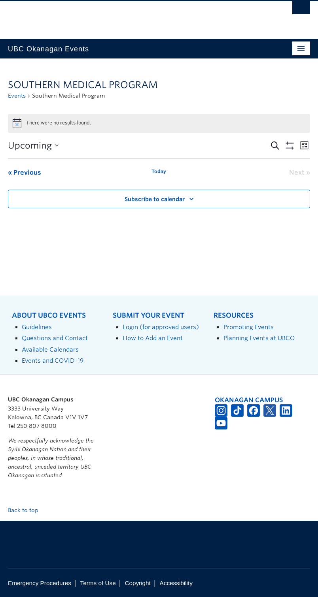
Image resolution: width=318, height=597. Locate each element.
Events (17, 95)
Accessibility (176, 583)
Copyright (137, 583)
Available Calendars (50, 349)
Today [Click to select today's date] (158, 171)
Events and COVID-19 (52, 360)
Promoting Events (248, 327)
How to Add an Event (153, 338)
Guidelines (37, 327)
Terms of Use (98, 583)
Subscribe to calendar (155, 199)
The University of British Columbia (136, 16)
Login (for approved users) (161, 327)
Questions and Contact (55, 338)
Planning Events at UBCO (259, 338)
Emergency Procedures (39, 583)
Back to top (27, 510)
